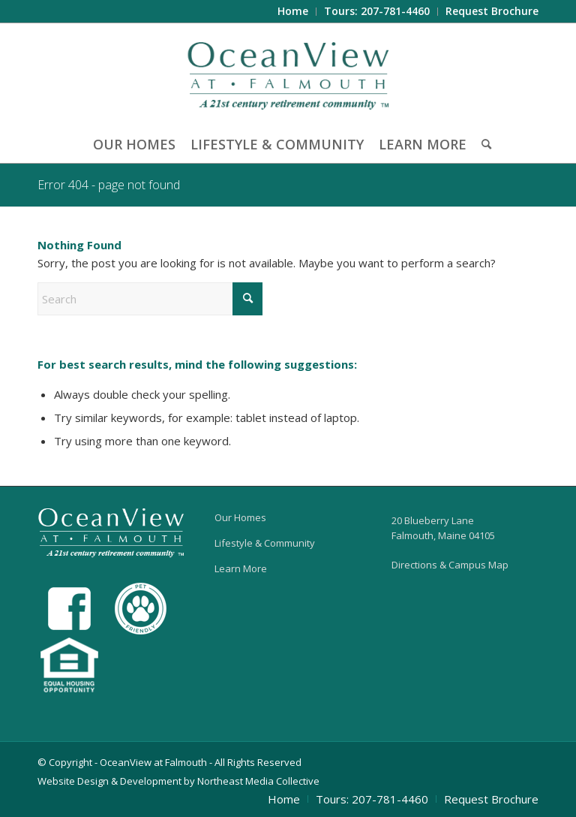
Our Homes (240, 517)
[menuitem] (293, 12)
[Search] (482, 144)
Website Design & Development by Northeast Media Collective (179, 781)
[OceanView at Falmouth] (288, 74)
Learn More (240, 568)
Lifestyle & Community (264, 543)
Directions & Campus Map (450, 564)
